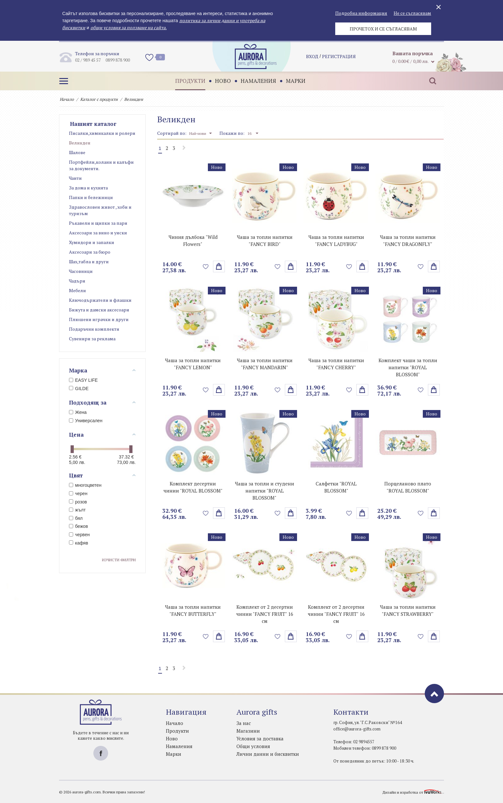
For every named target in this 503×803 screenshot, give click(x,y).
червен (79, 534)
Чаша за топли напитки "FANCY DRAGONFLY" (408, 240)
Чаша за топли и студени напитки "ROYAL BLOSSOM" (264, 490)
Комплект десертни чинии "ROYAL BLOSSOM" (193, 487)
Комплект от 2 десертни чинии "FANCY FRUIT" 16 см (264, 614)
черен (78, 493)
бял (75, 518)
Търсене (432, 81)
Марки (295, 80)
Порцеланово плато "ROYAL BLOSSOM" (407, 487)
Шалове (77, 152)
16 (252, 133)
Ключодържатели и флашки (100, 300)
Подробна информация (361, 13)
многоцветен (85, 485)
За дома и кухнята (88, 188)
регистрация (339, 56)
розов (78, 501)
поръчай (219, 266)
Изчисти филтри (119, 559)
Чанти (75, 178)
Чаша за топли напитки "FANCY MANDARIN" (265, 364)
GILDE (79, 388)
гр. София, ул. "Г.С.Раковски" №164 (367, 722)
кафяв (78, 543)
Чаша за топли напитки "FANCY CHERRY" (336, 364)
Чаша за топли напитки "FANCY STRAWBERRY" (408, 610)
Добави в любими (206, 266)
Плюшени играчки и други (99, 319)
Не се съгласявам (412, 13)
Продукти (190, 80)
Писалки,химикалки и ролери (102, 133)
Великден (79, 143)
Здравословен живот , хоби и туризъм (100, 210)
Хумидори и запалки (91, 242)
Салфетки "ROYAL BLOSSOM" (336, 487)
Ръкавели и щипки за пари (98, 223)
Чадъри (77, 281)
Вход (312, 56)
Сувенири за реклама (92, 339)
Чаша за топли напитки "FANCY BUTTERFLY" (193, 610)
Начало (67, 99)
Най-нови (200, 133)
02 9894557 (363, 742)
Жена (78, 412)
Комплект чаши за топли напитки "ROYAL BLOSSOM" (408, 367)
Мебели (77, 290)
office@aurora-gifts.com (356, 729)
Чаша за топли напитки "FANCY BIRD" (265, 240)
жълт (77, 509)
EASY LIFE (83, 380)
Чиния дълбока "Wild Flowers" (192, 240)
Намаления (258, 80)
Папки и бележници (91, 197)
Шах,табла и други (89, 261)
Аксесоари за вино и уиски (98, 233)
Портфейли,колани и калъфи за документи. (101, 165)
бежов (78, 526)
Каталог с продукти (99, 99)
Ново (223, 80)
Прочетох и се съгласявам (383, 29)
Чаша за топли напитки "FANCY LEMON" (193, 364)
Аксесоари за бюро (89, 252)
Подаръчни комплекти (94, 329)
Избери (291, 266)
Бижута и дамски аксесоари (99, 310)
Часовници (81, 271)
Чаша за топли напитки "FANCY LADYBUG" (336, 240)
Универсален (85, 420)
